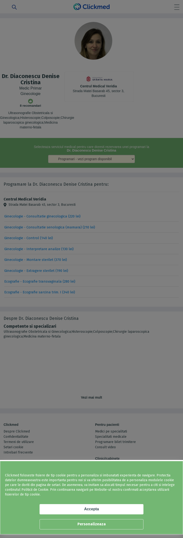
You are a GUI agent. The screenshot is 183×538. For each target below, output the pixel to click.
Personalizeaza (91, 524)
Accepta (91, 509)
